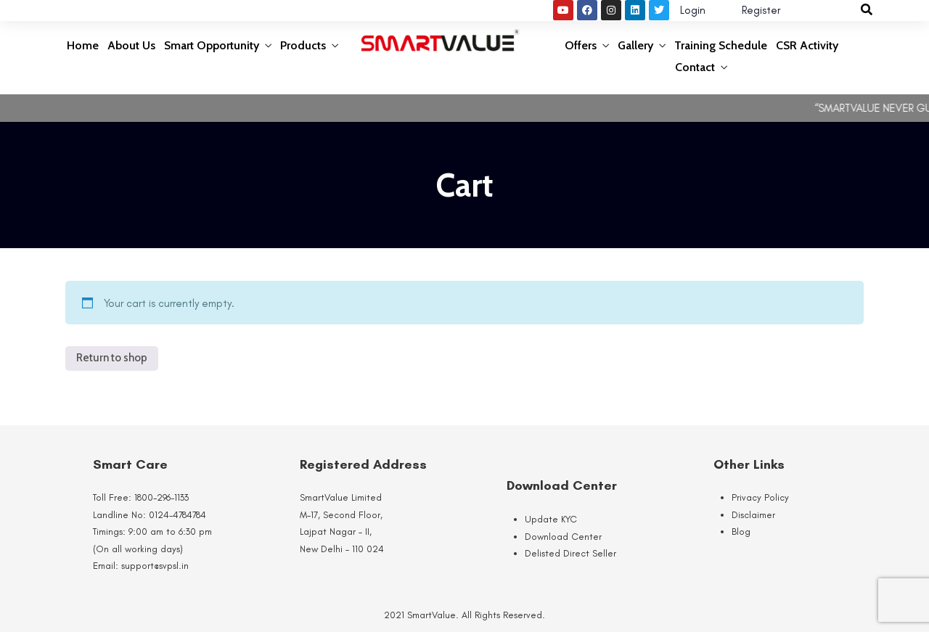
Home (83, 45)
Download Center (563, 536)
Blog (741, 531)
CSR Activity (807, 45)
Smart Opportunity (211, 45)
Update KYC (551, 519)
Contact (695, 67)
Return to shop (111, 357)
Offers (581, 45)
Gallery (635, 45)
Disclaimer (753, 514)
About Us (131, 45)
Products (303, 45)
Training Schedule (720, 45)
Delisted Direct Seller (570, 553)
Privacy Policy (760, 497)
